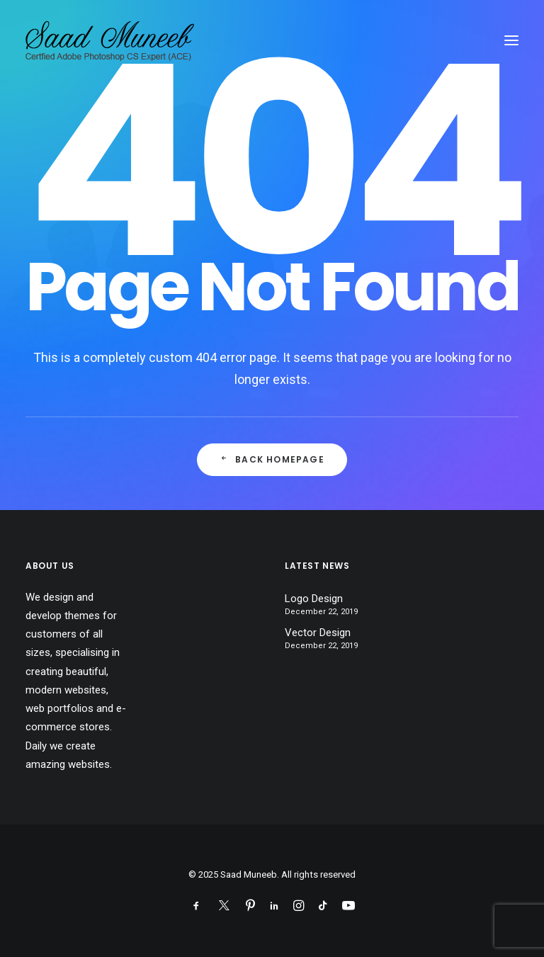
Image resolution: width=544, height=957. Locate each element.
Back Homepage (272, 459)
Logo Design (314, 598)
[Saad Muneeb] (112, 40)
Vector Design (318, 632)
